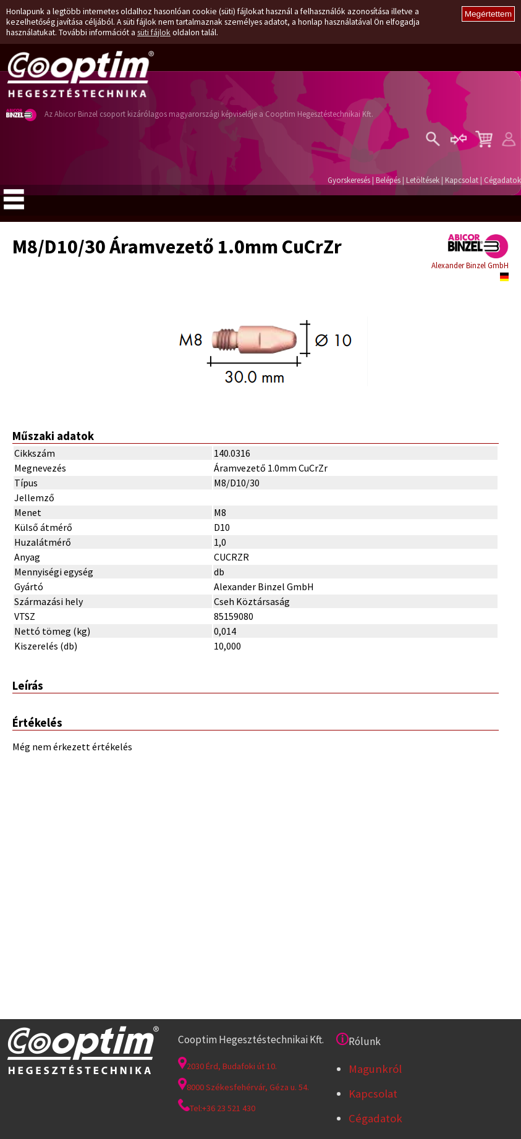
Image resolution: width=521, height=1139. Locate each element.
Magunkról (375, 1069)
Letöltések (422, 180)
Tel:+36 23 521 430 (216, 1108)
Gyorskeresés (349, 180)
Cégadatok (502, 180)
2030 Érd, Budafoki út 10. (227, 1066)
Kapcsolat (461, 180)
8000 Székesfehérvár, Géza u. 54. (243, 1087)
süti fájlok (154, 32)
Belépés (388, 180)
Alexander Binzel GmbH (470, 265)
